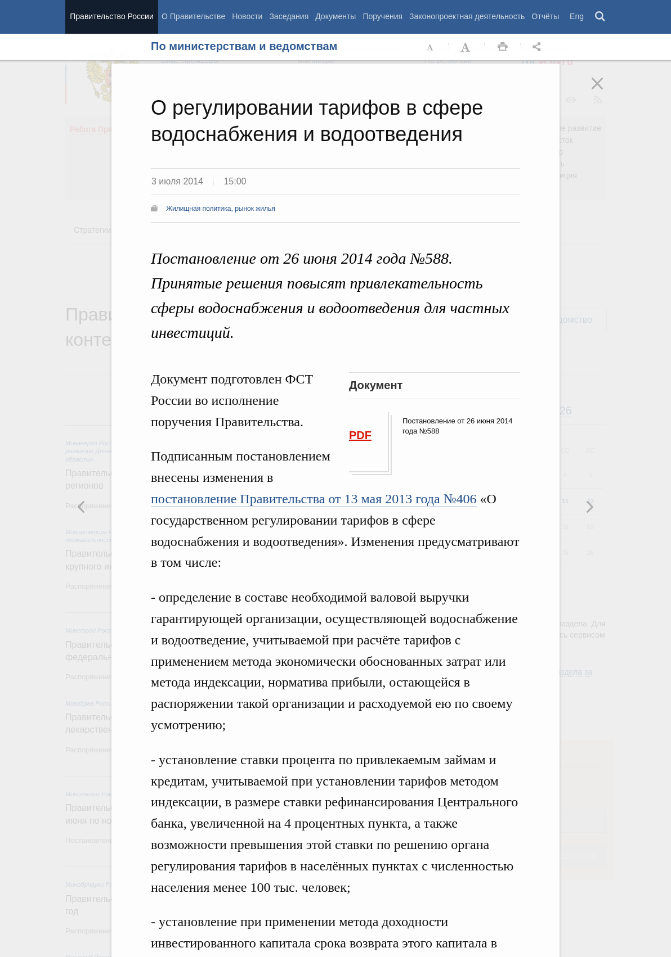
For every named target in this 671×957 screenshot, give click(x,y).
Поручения (382, 16)
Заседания (288, 16)
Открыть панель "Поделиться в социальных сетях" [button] (538, 47)
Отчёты (545, 16)
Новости (247, 16)
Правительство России (111, 16)
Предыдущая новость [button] (589, 506)
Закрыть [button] (605, 91)
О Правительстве (193, 16)
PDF (360, 435)
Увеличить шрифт (466, 47)
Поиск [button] (600, 17)
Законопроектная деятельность (467, 16)
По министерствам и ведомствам (244, 46)
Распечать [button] (502, 47)
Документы (335, 16)
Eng (577, 16)
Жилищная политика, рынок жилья (220, 209)
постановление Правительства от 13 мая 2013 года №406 (314, 498)
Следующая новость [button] (82, 506)
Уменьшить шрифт (430, 47)
